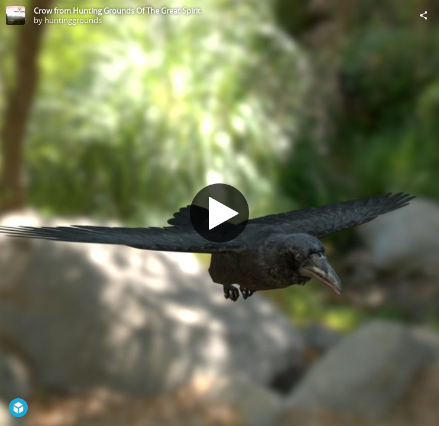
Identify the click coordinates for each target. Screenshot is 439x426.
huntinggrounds (73, 20)
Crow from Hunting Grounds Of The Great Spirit (117, 10)
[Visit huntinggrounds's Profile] (15, 15)
